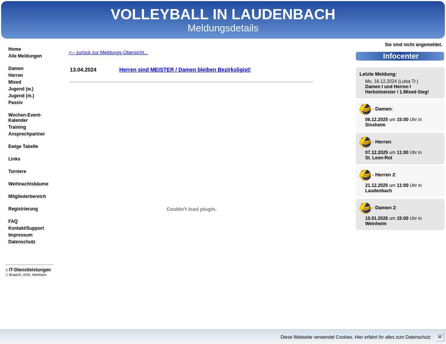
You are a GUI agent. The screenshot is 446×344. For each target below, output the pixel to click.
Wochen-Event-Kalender (24, 117)
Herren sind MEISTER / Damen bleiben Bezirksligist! (185, 70)
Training (17, 127)
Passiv (15, 102)
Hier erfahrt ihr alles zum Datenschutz (393, 337)
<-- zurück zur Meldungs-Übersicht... (108, 52)
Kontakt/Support (26, 228)
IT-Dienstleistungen (30, 269)
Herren (15, 75)
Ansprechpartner (26, 134)
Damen (15, 68)
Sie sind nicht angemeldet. (413, 44)
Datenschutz (21, 241)
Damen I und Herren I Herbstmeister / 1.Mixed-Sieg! (397, 89)
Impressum (20, 235)
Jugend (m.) (21, 95)
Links (14, 159)
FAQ (13, 221)
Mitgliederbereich (27, 196)
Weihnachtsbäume (28, 184)
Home (14, 49)
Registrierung (23, 209)
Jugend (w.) (20, 89)
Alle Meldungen (25, 56)
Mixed (14, 82)
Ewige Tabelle (23, 146)
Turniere (17, 171)
